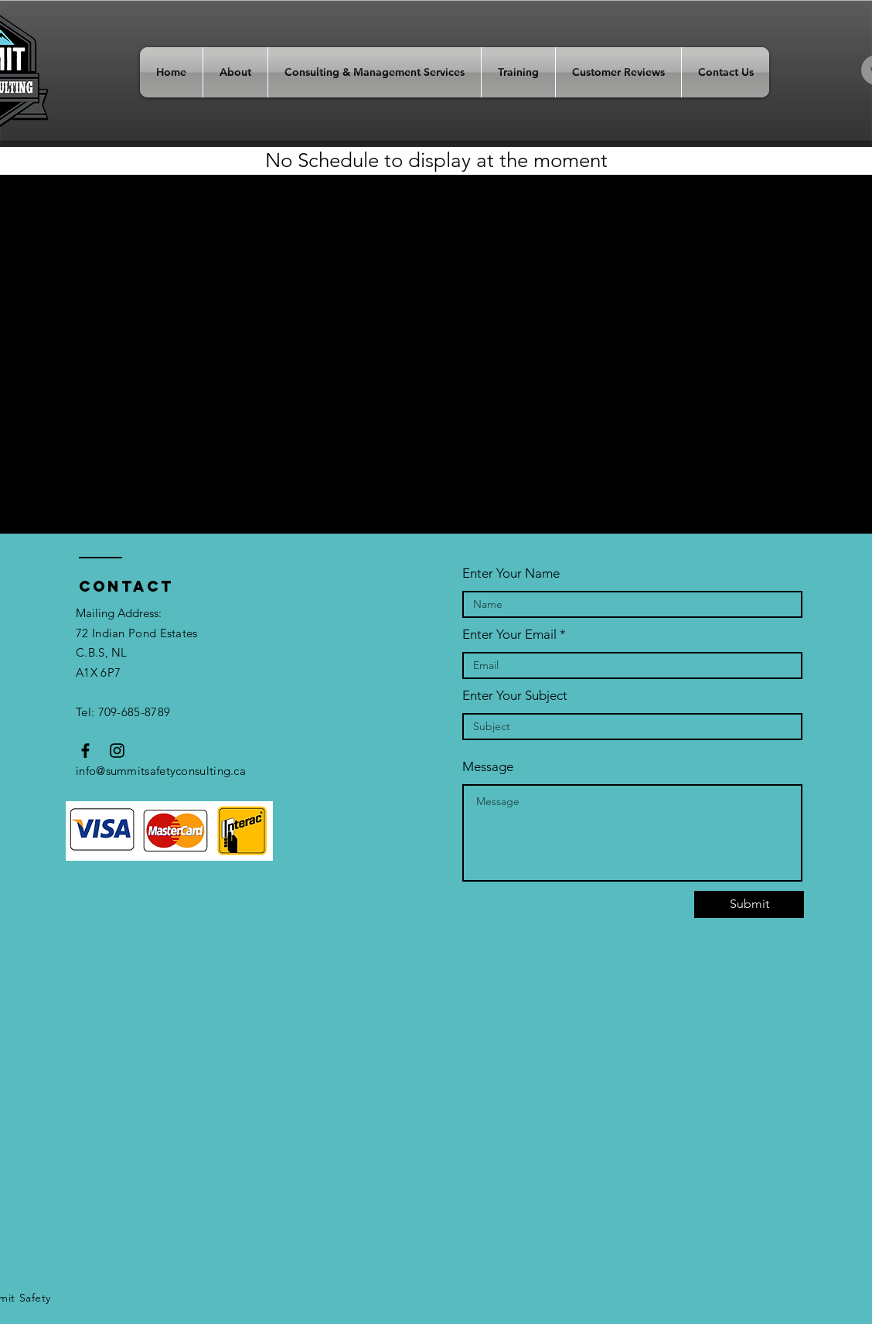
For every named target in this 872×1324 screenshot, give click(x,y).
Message (487, 766)
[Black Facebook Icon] (85, 750)
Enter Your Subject (514, 695)
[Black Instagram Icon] (117, 750)
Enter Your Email (509, 634)
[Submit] (749, 904)
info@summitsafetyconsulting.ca (161, 770)
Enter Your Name (511, 573)
